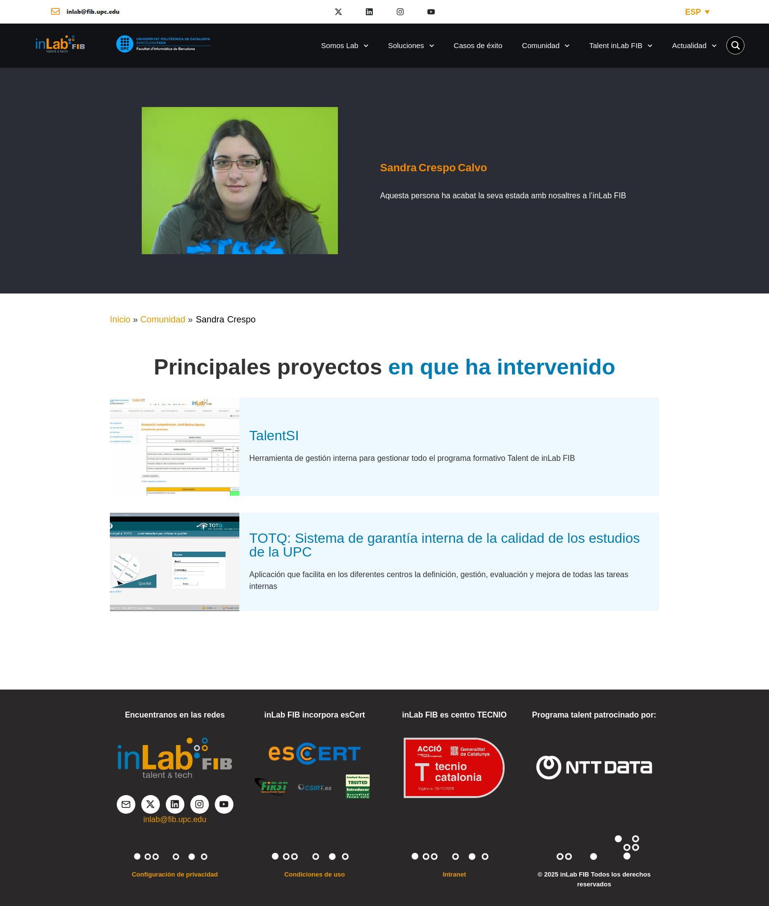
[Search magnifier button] (735, 45)
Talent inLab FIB (621, 45)
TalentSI (274, 435)
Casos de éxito (478, 45)
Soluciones (411, 45)
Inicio (120, 319)
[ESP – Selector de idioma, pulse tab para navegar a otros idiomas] (697, 12)
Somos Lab (344, 45)
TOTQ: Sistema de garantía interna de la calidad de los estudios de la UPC (444, 545)
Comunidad (545, 45)
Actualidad (694, 45)
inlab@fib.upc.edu (174, 819)
